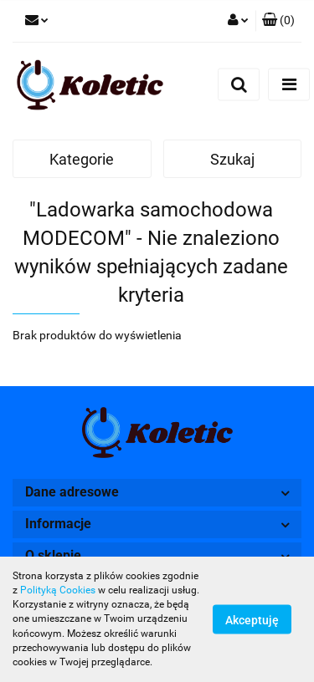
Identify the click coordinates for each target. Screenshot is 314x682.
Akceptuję (252, 620)
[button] (278, 21)
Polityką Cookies (57, 590)
